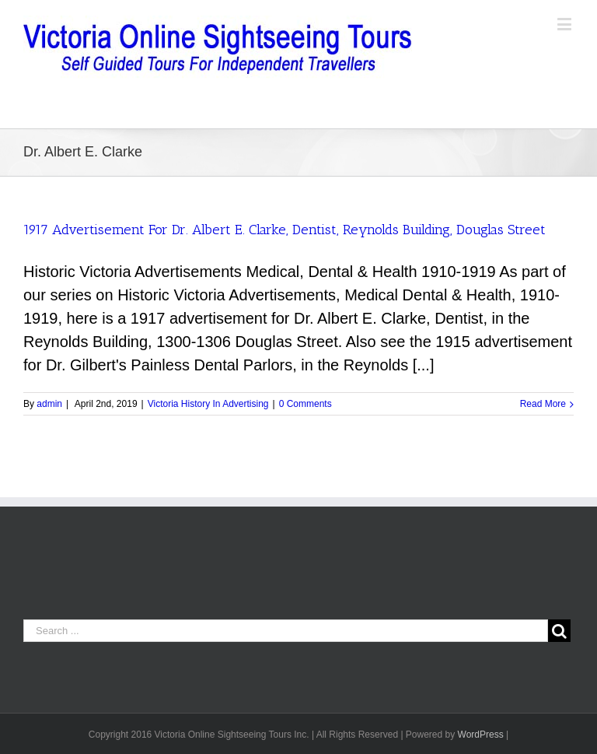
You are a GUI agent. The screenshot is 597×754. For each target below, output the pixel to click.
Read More (543, 403)
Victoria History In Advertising (208, 403)
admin (49, 403)
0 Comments (305, 403)
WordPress (481, 734)
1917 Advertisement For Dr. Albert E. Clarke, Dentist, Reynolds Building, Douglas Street (284, 229)
